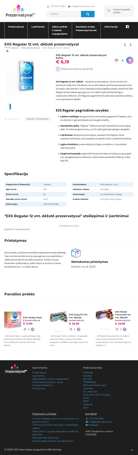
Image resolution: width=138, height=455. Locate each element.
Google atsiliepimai (42, 385)
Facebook (91, 425)
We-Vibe (87, 379)
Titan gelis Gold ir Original (96, 394)
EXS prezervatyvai (31, 48)
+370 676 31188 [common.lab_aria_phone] (55, 6)
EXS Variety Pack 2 (32, 319)
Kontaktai (91, 413)
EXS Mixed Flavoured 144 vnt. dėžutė (123, 316)
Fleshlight (88, 372)
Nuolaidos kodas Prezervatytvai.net (86, 28)
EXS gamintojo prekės (111, 199)
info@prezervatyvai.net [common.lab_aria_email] (80, 6)
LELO (86, 407)
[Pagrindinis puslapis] (20, 11)
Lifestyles (88, 404)
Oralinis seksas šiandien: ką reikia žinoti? (53, 441)
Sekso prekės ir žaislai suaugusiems (59, 30)
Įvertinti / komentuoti (38, 119)
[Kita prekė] (131, 45)
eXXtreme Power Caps (94, 385)
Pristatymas (38, 388)
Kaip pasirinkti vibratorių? (45, 437)
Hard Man (88, 388)
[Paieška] (87, 14)
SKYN (86, 401)
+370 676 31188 (94, 418)
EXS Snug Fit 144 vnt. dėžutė (78, 317)
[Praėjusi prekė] (125, 45)
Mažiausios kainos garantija (74, 69)
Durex (86, 398)
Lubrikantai (38, 26)
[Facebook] (127, 26)
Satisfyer (87, 376)
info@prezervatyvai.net (98, 422)
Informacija (111, 26)
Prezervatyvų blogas (44, 413)
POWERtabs (89, 382)
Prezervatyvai (16, 26)
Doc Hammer (90, 391)
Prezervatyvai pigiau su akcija (47, 382)
